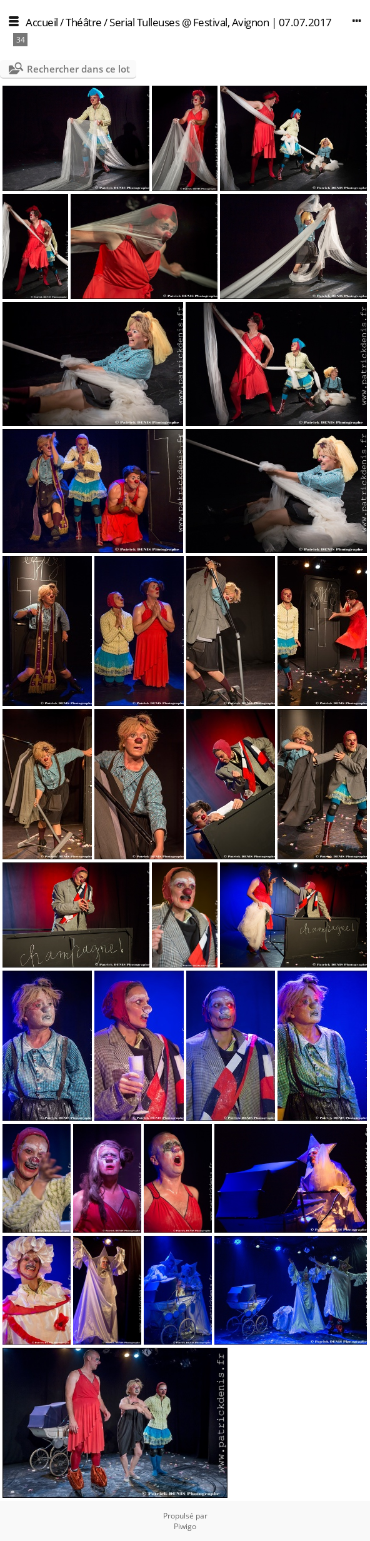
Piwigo (185, 1526)
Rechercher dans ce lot (78, 69)
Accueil (42, 22)
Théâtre (84, 22)
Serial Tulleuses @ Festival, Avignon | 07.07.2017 (220, 22)
